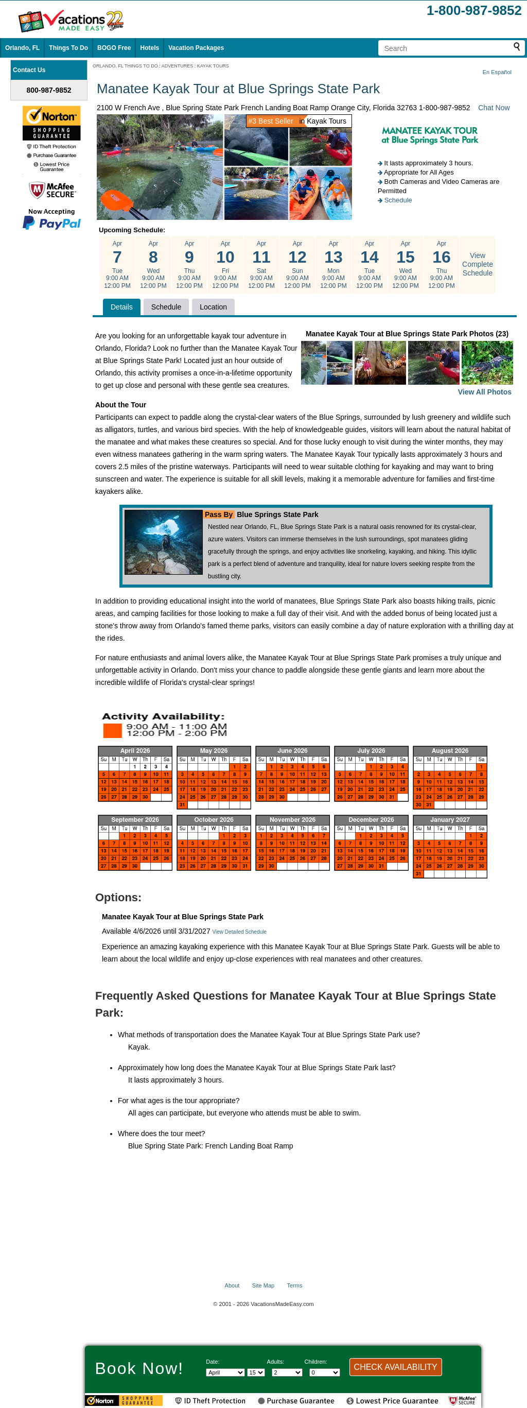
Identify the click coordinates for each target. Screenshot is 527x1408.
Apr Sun (297, 264)
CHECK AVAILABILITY (395, 1367)
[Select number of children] (324, 1372)
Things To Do (68, 47)
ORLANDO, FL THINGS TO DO (125, 65)
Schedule (398, 200)
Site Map (263, 1285)
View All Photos (485, 392)
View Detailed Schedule (240, 932)
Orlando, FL (22, 47)
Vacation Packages (196, 47)
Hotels (149, 47)
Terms (294, 1285)
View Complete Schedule (477, 264)
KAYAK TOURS (213, 65)
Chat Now (494, 108)
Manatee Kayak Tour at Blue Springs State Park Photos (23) (407, 364)
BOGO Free (114, 47)
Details (122, 307)
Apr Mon (333, 264)
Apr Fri (225, 264)
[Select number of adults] (287, 1372)
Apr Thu (189, 264)
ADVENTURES (178, 65)
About (232, 1285)
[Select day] (256, 1372)
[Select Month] (225, 1372)
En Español (497, 72)
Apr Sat (261, 264)
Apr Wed (153, 264)
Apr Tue (117, 264)
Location (213, 307)
